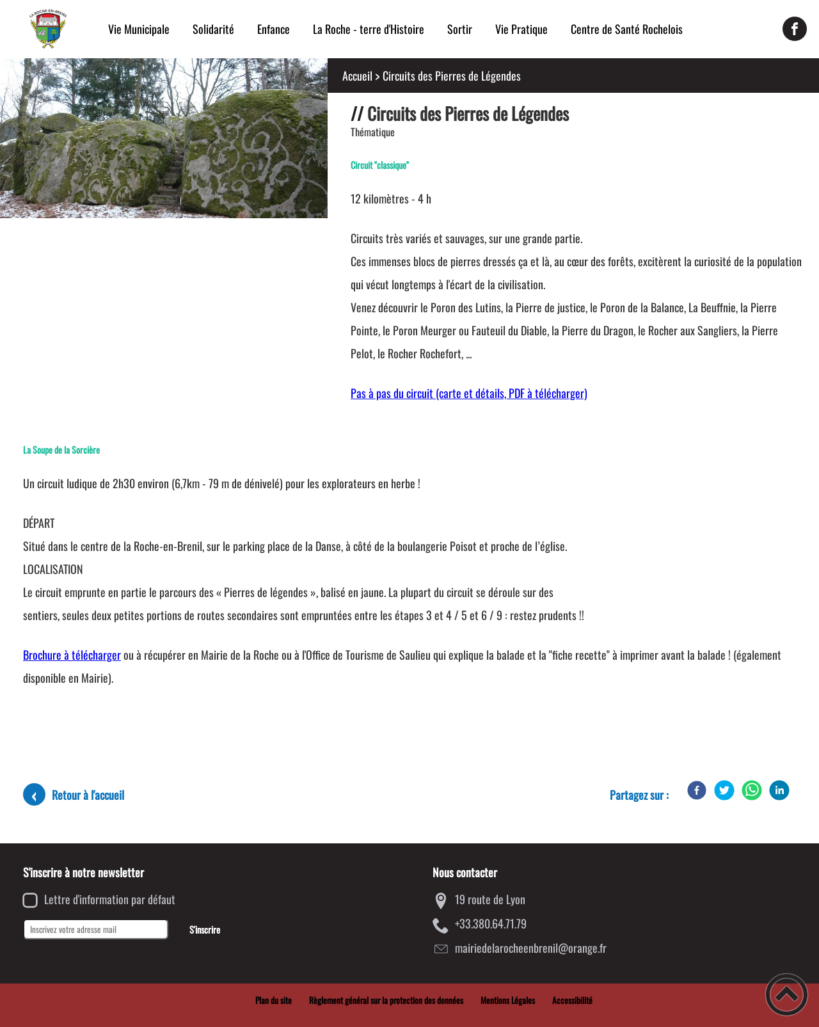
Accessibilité (572, 1000)
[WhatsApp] (752, 790)
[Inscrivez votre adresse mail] (95, 929)
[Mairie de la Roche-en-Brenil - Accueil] (48, 28)
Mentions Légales (508, 1000)
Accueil (357, 75)
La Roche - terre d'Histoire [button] (368, 28)
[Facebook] (697, 790)
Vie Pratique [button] (521, 28)
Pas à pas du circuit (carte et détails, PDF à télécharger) (469, 393)
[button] (786, 994)
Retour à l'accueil (88, 794)
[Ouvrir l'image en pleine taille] (164, 139)
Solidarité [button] (213, 28)
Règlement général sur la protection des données (386, 1000)
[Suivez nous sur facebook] (794, 29)
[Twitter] (724, 790)
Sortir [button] (459, 28)
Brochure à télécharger (72, 654)
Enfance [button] (273, 28)
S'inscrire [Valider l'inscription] (204, 929)
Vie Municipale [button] (139, 28)
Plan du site (273, 1000)
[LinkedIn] (779, 790)
